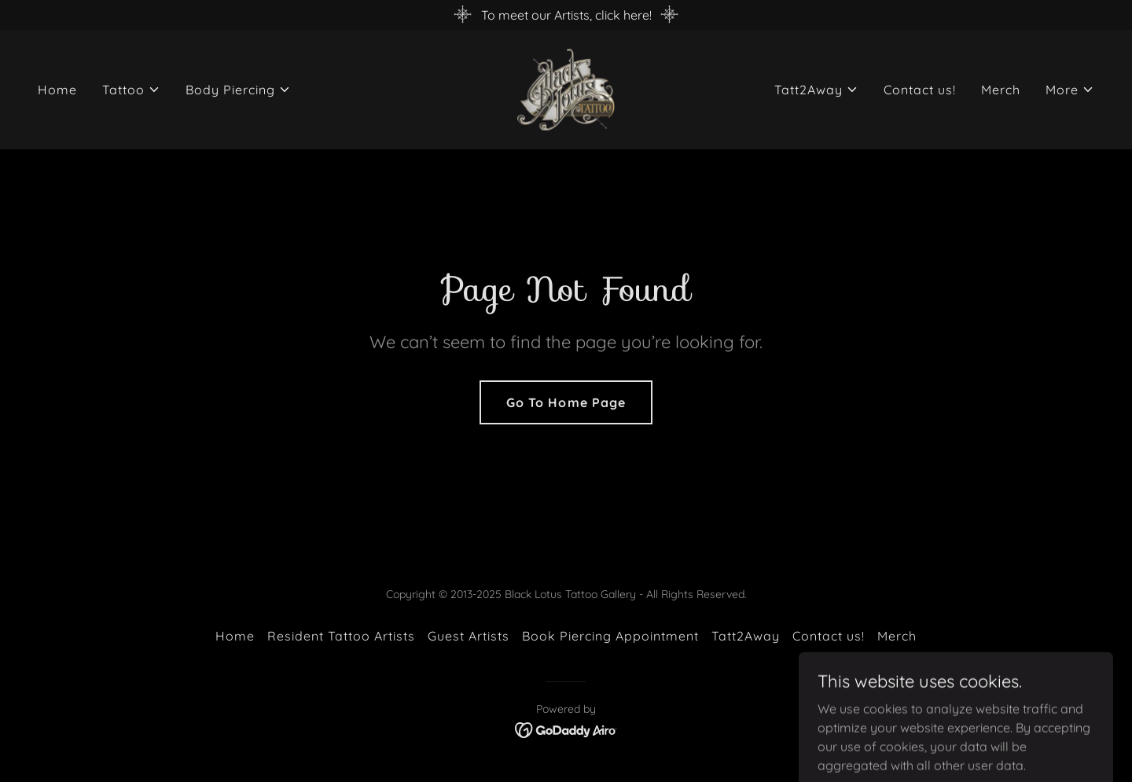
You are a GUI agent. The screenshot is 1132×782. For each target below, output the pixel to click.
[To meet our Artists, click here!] (566, 15)
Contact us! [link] (920, 89)
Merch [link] (1000, 89)
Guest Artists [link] (468, 636)
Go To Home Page (565, 402)
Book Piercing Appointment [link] (610, 636)
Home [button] (235, 636)
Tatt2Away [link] (745, 636)
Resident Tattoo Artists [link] (341, 636)
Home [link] (57, 89)
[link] (566, 88)
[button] (131, 89)
